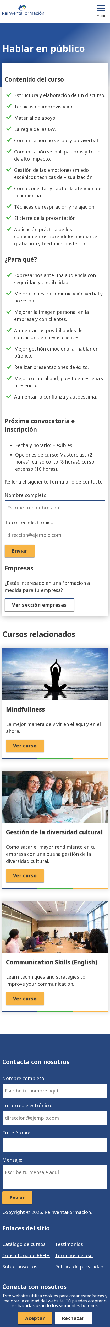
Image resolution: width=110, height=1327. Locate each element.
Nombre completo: (55, 503)
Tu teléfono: (55, 1141)
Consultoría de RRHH (26, 1255)
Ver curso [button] (25, 745)
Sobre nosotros (19, 1267)
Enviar (20, 551)
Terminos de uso (74, 1255)
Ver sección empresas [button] (39, 605)
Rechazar (73, 1318)
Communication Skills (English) (51, 962)
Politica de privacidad (79, 1267)
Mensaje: (55, 1173)
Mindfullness (25, 709)
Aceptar (35, 1318)
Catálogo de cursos (24, 1244)
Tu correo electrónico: (55, 530)
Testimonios (69, 1244)
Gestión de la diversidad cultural (54, 832)
